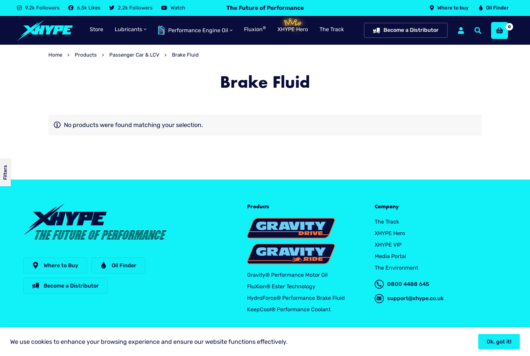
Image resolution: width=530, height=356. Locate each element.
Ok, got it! (499, 341)
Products (86, 55)
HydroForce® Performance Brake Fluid (296, 298)
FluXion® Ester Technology (281, 286)
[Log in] (460, 30)
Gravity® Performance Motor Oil (287, 275)
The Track (387, 221)
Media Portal (390, 256)
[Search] (477, 30)
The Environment (396, 268)
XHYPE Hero (390, 233)
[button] (55, 265)
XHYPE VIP (388, 245)
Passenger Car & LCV (134, 55)
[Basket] (499, 30)
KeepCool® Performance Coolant (289, 309)
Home (55, 55)
